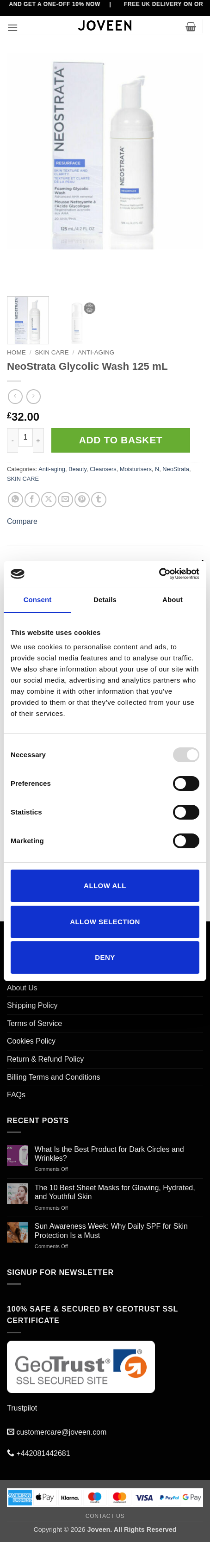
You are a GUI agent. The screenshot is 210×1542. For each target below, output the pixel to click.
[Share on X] (48, 499)
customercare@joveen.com (61, 1432)
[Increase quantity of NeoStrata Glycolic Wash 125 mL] (38, 440)
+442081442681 (43, 1453)
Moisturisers (136, 469)
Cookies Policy (31, 1041)
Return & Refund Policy (45, 1059)
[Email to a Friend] (65, 499)
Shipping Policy (32, 1005)
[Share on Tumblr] (98, 499)
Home (16, 352)
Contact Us (105, 1516)
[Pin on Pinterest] (82, 499)
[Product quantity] (25, 437)
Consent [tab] (38, 599)
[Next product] (15, 396)
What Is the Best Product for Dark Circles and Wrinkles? (109, 1153)
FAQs (16, 1095)
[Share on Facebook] (32, 499)
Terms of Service (34, 1023)
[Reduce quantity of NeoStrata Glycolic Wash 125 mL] (12, 440)
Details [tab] (105, 599)
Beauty (77, 469)
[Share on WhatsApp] (15, 499)
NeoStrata (175, 469)
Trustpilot (22, 1408)
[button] (12, 27)
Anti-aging (96, 352)
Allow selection (105, 922)
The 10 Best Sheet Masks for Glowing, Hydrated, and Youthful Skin (115, 1192)
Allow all (105, 885)
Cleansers (103, 469)
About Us (22, 988)
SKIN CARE (51, 352)
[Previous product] (33, 396)
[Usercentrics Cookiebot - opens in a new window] (158, 574)
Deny (105, 957)
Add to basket (120, 440)
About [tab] (172, 599)
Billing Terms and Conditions (53, 1077)
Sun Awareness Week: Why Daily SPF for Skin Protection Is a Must (111, 1230)
